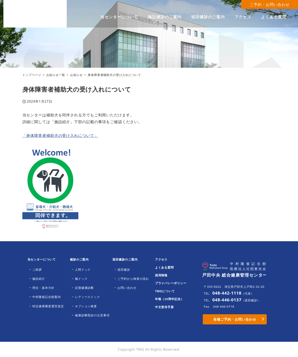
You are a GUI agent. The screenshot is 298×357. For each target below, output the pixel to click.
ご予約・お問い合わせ (270, 4)
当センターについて (41, 259)
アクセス (161, 259)
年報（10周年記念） (169, 299)
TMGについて (165, 291)
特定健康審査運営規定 (48, 306)
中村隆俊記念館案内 (46, 297)
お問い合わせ (126, 287)
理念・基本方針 (43, 287)
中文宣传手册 (164, 307)
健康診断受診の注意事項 (92, 315)
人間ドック (83, 269)
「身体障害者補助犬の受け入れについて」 (60, 135)
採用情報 (161, 275)
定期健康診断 (84, 287)
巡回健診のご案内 (124, 259)
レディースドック (87, 297)
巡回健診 (123, 269)
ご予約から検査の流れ (133, 278)
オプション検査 (86, 306)
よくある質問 (164, 267)
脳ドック (81, 278)
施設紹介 (38, 278)
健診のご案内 (79, 259)
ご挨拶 (37, 269)
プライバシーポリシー (170, 283)
